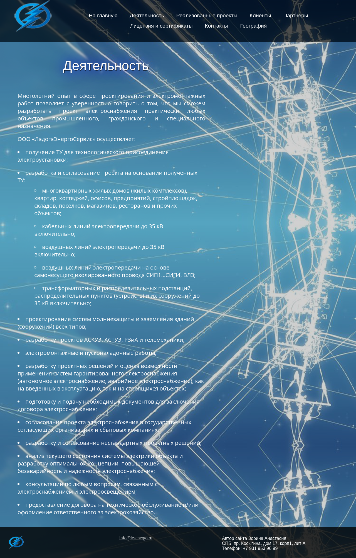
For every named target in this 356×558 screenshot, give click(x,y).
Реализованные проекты (207, 15)
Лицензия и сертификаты (161, 26)
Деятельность (147, 15)
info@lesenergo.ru (135, 537)
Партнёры (295, 15)
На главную (103, 15)
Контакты (216, 26)
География (253, 26)
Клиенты (260, 15)
